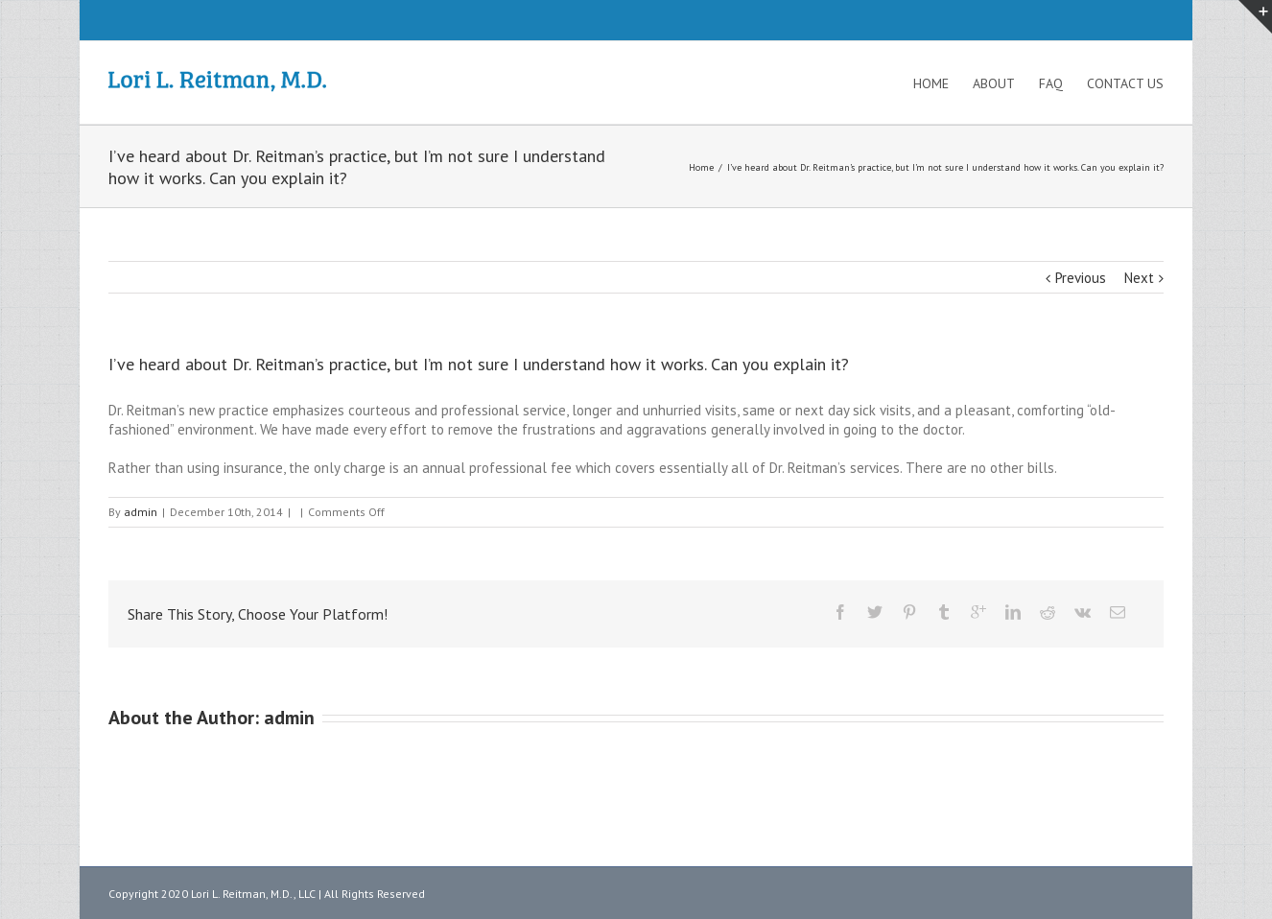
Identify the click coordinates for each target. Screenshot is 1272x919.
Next (1139, 278)
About (994, 83)
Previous (1080, 278)
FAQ (1051, 83)
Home (931, 83)
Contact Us (1125, 83)
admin (140, 512)
